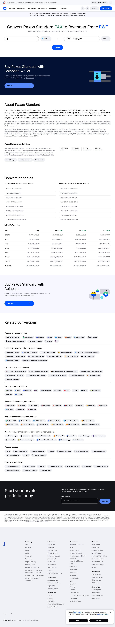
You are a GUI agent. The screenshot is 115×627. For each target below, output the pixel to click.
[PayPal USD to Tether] (70, 420)
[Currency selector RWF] (106, 38)
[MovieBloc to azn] (98, 436)
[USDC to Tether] (24, 420)
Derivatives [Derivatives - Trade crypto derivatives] (52, 564)
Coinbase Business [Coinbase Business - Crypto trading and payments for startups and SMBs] (54, 583)
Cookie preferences (32, 567)
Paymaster (73, 570)
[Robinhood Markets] (72, 466)
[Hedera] (8, 394)
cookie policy (77, 612)
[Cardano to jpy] (64, 440)
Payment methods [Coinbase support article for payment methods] (98, 559)
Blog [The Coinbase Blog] (27, 550)
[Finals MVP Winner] (93, 375)
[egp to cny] (57, 405)
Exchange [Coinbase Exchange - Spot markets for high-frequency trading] (51, 601)
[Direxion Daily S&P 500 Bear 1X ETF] (64, 451)
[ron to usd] (68, 405)
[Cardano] (18, 394)
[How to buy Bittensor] (47, 352)
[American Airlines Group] (81, 451)
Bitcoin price (96, 574)
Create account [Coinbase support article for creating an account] (97, 550)
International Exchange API (79, 595)
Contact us (96, 547)
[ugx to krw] (90, 405)
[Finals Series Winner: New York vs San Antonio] (64, 371)
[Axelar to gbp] (84, 436)
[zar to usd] (22, 405)
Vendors (28, 559)
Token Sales (52, 567)
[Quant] (68, 337)
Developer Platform (77, 544)
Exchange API (74, 592)
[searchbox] (106, 39)
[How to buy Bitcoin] (71, 356)
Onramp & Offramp (76, 561)
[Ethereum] (27, 390)
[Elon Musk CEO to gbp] (26, 440)
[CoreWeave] (86, 466)
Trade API (73, 567)
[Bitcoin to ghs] (58, 436)
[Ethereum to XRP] (54, 420)
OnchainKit (74, 572)
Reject (78, 620)
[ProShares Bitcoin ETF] (39, 455)
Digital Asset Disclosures (34, 575)
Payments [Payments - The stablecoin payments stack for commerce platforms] (51, 586)
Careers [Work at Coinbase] (28, 547)
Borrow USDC (52, 550)
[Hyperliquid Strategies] (55, 466)
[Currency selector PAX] (45, 38)
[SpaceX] (51, 451)
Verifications (74, 578)
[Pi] (56, 341)
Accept (98, 620)
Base (71, 547)
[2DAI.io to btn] (78, 440)
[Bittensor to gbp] (11, 436)
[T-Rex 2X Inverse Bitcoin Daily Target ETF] (12, 466)
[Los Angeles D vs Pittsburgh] (36, 375)
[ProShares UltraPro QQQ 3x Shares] (12, 455)
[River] (17, 390)
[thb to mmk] (10, 405)
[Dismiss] (110, 2)
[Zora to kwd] (71, 436)
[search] (83, 8)
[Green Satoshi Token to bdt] (41, 436)
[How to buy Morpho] (12, 360)
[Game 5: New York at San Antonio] (91, 371)
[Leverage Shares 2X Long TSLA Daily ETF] (20, 451)
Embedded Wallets (76, 553)
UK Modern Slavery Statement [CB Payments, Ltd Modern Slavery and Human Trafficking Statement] (32, 579)
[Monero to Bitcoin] (27, 424)
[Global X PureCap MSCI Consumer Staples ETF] (30, 470)
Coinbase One (52, 553)
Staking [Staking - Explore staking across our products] (50, 598)
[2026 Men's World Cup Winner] (15, 371)
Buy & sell (51, 544)
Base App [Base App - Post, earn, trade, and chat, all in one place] (51, 547)
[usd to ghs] (45, 405)
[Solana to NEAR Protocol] (90, 424)
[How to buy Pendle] (12, 352)
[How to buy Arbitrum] (54, 356)
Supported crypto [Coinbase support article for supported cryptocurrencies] (98, 564)
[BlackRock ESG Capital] (12, 470)
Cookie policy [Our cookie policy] (30, 564)
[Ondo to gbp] (10, 440)
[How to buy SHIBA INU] (36, 356)
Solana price (96, 580)
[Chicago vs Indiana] (12, 379)
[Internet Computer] (35, 341)
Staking (72, 587)
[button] (21, 8)
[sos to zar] (9, 409)
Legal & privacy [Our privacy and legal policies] (30, 562)
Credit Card (52, 559)
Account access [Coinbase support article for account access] (97, 562)
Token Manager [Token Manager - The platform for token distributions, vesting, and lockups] (53, 589)
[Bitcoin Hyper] (79, 337)
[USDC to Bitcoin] (39, 420)
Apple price (96, 592)
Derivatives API (75, 601)
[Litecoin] (48, 341)
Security (28, 556)
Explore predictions (55, 573)
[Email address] (79, 500)
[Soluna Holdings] (29, 466)
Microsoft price (97, 595)
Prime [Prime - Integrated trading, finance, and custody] (50, 595)
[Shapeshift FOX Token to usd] (46, 440)
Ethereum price (97, 577)
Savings (50, 570)
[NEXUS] (84, 390)
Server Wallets (75, 550)
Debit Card (51, 562)
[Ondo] (75, 390)
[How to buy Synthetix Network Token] (34, 360)
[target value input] (85, 38)
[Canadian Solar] (45, 470)
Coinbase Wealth (54, 556)
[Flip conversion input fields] (57, 38)
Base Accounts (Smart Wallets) (77, 557)
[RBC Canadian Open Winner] (38, 371)
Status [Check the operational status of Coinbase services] (94, 567)
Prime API (73, 598)
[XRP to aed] (24, 436)
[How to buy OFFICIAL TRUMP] (15, 356)
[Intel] (7, 451)
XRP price (95, 583)
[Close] (110, 612)
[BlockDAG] (40, 337)
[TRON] (67, 390)
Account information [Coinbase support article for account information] (99, 556)
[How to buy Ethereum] (29, 352)
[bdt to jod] (79, 405)
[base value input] (22, 38)
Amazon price (97, 598)
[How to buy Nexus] (87, 356)
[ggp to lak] (20, 409)
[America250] (92, 337)
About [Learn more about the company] (27, 544)
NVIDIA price (96, 590)
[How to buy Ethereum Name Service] (87, 352)
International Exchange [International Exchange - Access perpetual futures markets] (56, 604)
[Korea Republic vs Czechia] (14, 375)
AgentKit (73, 584)
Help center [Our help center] (96, 544)
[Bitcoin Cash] (95, 390)
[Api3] (49, 337)
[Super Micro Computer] (38, 451)
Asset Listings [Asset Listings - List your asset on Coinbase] (53, 580)
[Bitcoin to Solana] (11, 424)
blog (4, 613)
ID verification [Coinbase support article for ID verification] (97, 553)
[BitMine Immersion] (101, 466)
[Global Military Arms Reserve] (15, 341)
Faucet (72, 590)
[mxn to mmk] (33, 405)
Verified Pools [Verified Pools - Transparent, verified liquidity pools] (53, 607)
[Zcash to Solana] (57, 424)
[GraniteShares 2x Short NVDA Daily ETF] (99, 451)
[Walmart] (41, 466)
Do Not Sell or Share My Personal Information (34, 571)
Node (71, 581)
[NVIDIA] (26, 455)
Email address (65, 496)
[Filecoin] (58, 337)
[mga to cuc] (102, 405)
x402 (71, 564)
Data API (73, 575)
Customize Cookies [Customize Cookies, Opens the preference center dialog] (102, 614)
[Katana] (8, 390)
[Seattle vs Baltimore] (76, 375)
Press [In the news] (27, 553)
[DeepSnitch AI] (28, 337)
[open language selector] (87, 8)
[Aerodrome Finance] (12, 337)
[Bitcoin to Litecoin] (72, 424)
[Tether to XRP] (10, 420)
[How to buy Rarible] (65, 352)
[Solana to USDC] (42, 424)
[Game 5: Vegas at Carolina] (57, 375)
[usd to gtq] (32, 409)
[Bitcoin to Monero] (87, 420)
